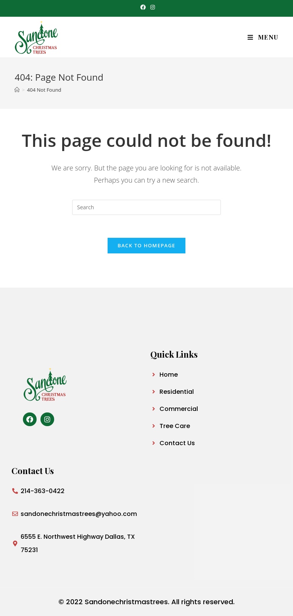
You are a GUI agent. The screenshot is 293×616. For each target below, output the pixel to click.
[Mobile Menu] (263, 37)
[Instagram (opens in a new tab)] (151, 7)
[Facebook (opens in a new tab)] (143, 7)
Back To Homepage (146, 245)
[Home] (16, 89)
